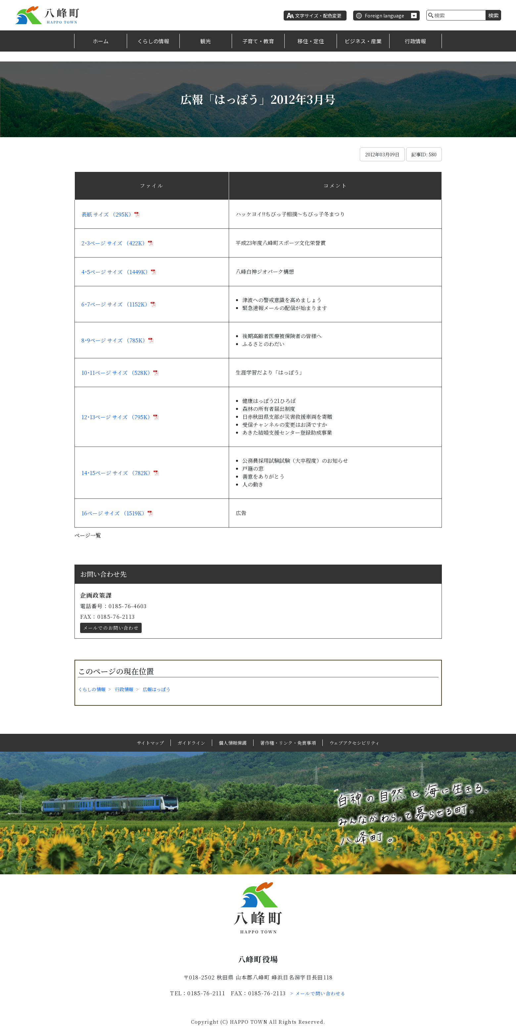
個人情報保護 (233, 742)
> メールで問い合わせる (318, 993)
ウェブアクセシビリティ (354, 742)
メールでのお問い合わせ (111, 627)
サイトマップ (150, 742)
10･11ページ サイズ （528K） (117, 373)
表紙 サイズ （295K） (107, 214)
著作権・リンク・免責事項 (288, 742)
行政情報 (415, 41)
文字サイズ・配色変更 (318, 15)
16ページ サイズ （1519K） (114, 513)
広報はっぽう (156, 689)
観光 (205, 41)
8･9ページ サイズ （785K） (114, 340)
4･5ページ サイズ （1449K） (115, 272)
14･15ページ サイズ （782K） (117, 473)
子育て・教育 (258, 41)
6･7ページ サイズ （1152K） (115, 304)
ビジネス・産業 (363, 41)
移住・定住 (311, 41)
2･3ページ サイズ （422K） (114, 243)
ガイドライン (191, 742)
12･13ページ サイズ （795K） (117, 417)
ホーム (101, 41)
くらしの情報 (153, 41)
